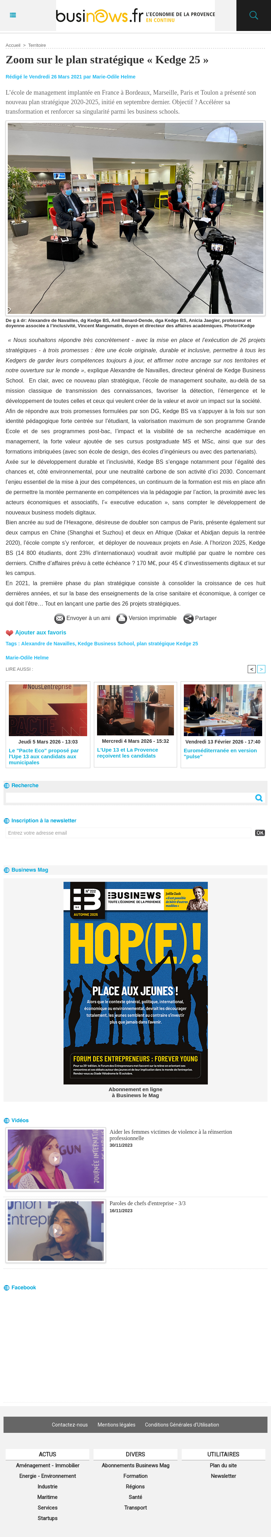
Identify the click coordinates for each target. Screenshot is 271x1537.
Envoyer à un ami (82, 618)
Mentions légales (117, 1425)
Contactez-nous (70, 1425)
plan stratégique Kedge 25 (167, 643)
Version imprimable (146, 618)
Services (48, 1508)
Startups (48, 1518)
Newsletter (223, 1476)
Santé (135, 1497)
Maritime (47, 1497)
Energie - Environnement (47, 1476)
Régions (135, 1487)
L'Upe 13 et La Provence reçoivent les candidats (127, 753)
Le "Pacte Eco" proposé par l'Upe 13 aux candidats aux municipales (44, 756)
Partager (200, 618)
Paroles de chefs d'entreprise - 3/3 (147, 1203)
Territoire (37, 45)
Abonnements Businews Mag (135, 1465)
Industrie (47, 1487)
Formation (135, 1476)
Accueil (13, 45)
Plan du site (223, 1465)
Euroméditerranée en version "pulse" (220, 753)
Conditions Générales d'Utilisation (182, 1425)
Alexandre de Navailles (48, 643)
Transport (135, 1508)
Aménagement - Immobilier (47, 1465)
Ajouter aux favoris (40, 632)
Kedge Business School (106, 643)
